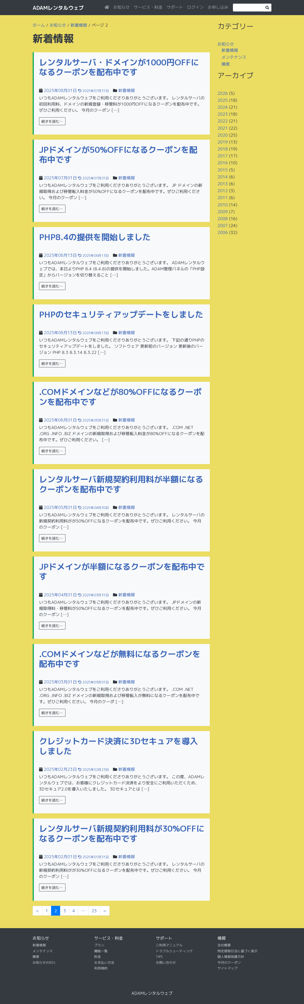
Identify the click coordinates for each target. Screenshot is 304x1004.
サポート (175, 7)
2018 (222, 149)
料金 (97, 956)
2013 (222, 184)
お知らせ (121, 7)
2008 (222, 218)
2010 (222, 204)
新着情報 (79, 25)
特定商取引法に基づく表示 (237, 951)
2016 (222, 163)
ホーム (39, 25)
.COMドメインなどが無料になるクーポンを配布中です (120, 658)
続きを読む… (52, 121)
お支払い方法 (104, 962)
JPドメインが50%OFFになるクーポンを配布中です (118, 154)
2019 (222, 142)
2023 (222, 114)
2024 (222, 107)
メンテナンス (234, 57)
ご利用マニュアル (169, 945)
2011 (222, 197)
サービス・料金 (148, 7)
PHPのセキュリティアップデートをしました (121, 314)
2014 (222, 177)
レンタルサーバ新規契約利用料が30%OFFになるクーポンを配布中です (121, 833)
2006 (222, 232)
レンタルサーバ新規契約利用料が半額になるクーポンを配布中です (121, 484)
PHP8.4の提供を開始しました (95, 237)
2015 (222, 170)
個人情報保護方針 (230, 956)
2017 (222, 156)
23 (94, 911)
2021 (222, 128)
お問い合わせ (166, 962)
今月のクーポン (229, 962)
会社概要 (224, 945)
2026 (222, 93)
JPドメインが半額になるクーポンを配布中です (122, 571)
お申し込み (218, 7)
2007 (222, 225)
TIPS (159, 956)
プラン (99, 945)
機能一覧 (101, 951)
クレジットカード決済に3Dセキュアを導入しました (118, 745)
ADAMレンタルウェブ (58, 7)
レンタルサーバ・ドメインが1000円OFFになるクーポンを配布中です (119, 67)
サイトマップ (227, 968)
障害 (226, 64)
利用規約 (101, 968)
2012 (222, 190)
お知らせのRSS (44, 962)
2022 (222, 121)
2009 (222, 211)
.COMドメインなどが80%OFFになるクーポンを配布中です (120, 396)
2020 (222, 135)
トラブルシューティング (174, 951)
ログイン (195, 7)
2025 (222, 100)
